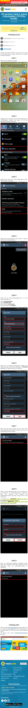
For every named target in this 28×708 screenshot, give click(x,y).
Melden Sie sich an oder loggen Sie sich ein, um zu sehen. (14, 499)
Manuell (15, 678)
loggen (22, 27)
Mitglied (3, 680)
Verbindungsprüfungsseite (21, 633)
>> (19, 2)
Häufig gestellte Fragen (19, 676)
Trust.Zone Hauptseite (12, 627)
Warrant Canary (5, 678)
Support (15, 672)
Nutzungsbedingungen (6, 674)
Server (2, 672)
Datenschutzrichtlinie (6, 676)
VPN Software (4, 670)
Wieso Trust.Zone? (17, 667)
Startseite (3, 667)
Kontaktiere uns (17, 670)
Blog (14, 674)
